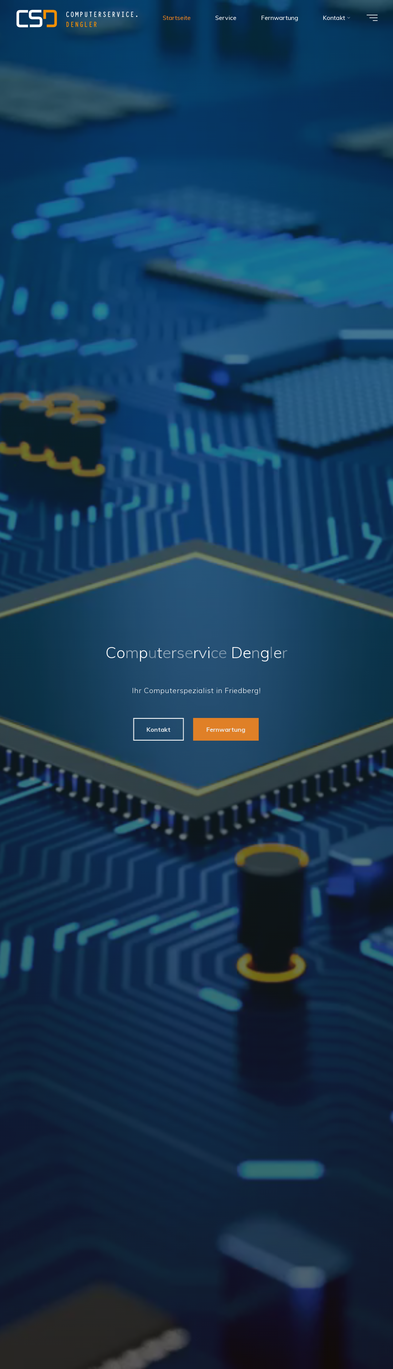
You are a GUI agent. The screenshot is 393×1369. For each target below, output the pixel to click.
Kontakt (156, 729)
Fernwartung (223, 729)
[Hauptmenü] (372, 18)
